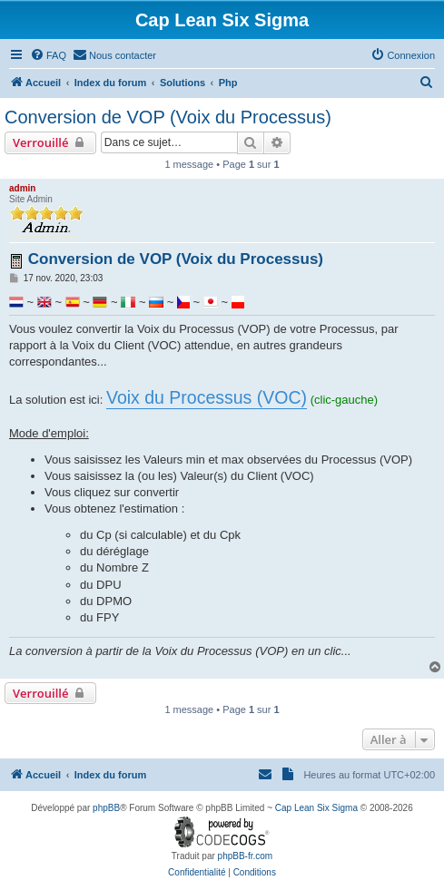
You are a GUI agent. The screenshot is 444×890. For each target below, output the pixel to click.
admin (22, 188)
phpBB (106, 808)
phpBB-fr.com (245, 856)
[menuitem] (48, 55)
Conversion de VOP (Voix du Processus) (168, 117)
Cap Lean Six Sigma (316, 808)
